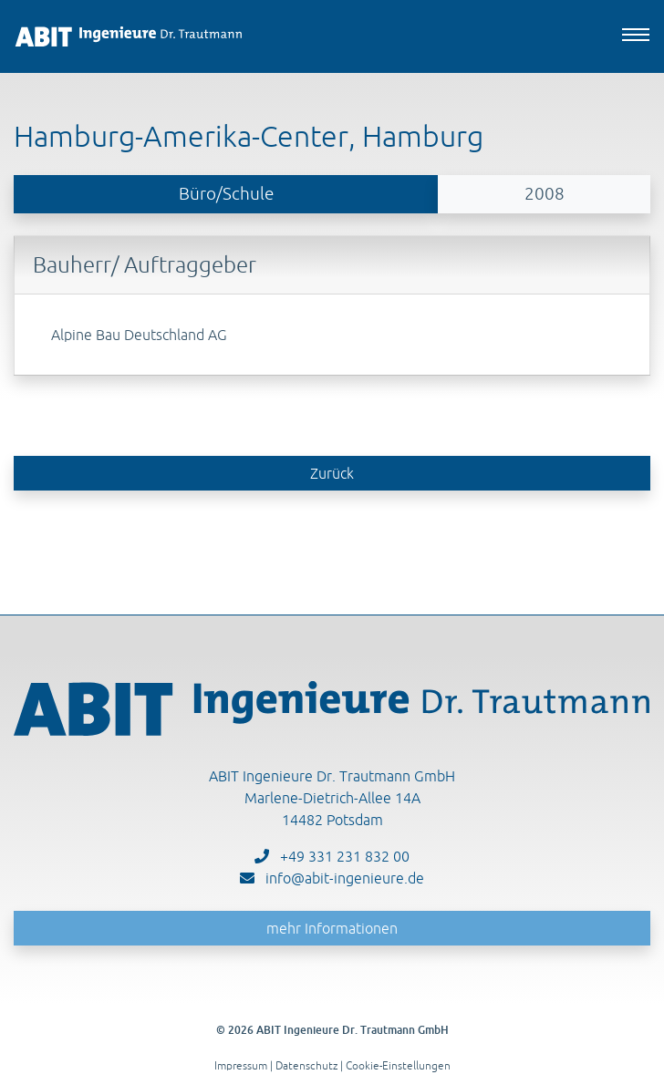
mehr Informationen (332, 928)
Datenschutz (306, 1065)
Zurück (332, 473)
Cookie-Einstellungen (398, 1065)
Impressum (240, 1065)
